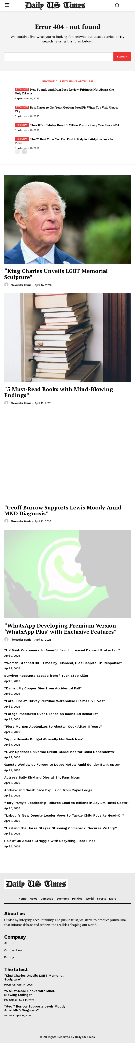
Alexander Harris (21, 285)
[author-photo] (7, 284)
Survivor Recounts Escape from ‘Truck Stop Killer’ (47, 676)
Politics (9, 984)
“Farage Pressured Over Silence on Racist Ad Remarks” (51, 714)
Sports (9, 1015)
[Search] (122, 56)
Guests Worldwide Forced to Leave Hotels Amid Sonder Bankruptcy (62, 765)
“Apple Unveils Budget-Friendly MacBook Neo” (44, 739)
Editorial (10, 1000)
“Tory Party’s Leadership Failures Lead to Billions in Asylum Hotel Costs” (66, 803)
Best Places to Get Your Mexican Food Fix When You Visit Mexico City (66, 109)
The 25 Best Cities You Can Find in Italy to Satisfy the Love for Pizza (64, 141)
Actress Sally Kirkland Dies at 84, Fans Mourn (42, 777)
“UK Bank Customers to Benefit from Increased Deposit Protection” (62, 650)
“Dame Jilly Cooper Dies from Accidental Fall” (43, 688)
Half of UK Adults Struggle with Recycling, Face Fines (49, 841)
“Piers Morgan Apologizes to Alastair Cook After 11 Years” (53, 726)
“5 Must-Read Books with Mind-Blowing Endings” (58, 392)
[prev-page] (17, 151)
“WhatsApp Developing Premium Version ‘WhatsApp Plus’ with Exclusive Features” (60, 628)
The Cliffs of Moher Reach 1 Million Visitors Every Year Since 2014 (74, 125)
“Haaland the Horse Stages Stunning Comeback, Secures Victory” (60, 828)
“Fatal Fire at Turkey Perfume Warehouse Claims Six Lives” (54, 701)
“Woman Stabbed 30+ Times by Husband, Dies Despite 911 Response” (63, 663)
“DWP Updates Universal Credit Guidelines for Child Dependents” (60, 752)
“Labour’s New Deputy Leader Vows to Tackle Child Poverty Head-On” (64, 815)
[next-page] (24, 151)
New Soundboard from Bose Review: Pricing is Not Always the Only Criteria (64, 91)
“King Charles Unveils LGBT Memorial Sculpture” (56, 273)
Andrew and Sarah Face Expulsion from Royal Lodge (48, 790)
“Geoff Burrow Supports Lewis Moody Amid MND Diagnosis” (62, 510)
